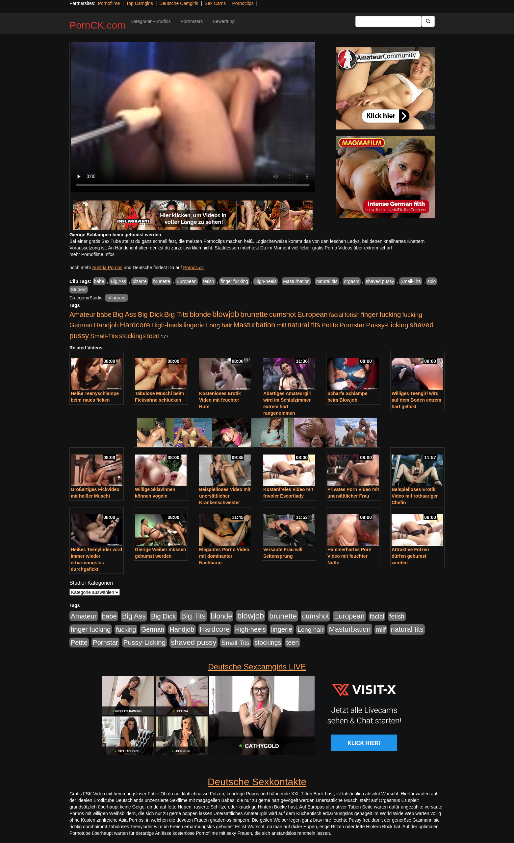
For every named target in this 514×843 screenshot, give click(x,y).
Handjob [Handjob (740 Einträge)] (106, 325)
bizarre (140, 281)
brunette (161, 281)
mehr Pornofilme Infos (92, 254)
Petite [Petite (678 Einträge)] (329, 325)
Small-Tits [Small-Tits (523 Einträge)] (104, 336)
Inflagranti (116, 297)
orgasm (351, 281)
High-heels (266, 281)
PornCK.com (97, 25)
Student (79, 289)
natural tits (327, 281)
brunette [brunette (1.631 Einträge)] (254, 314)
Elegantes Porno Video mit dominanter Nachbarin (224, 556)
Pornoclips (242, 3)
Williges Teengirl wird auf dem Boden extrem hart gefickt (416, 400)
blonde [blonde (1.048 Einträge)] (200, 314)
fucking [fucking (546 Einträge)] (412, 314)
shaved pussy (380, 281)
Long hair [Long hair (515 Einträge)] (219, 325)
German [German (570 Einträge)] (80, 325)
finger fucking (234, 281)
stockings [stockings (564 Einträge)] (132, 336)
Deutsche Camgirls (178, 3)
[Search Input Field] (388, 21)
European (187, 281)
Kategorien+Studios (150, 21)
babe (99, 281)
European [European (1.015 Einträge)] (312, 314)
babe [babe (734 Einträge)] (104, 314)
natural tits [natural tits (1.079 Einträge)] (304, 325)
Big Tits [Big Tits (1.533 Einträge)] (176, 314)
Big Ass (118, 281)
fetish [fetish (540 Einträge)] (352, 314)
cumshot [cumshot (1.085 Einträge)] (282, 314)
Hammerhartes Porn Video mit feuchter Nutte (349, 556)
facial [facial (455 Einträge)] (336, 314)
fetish (208, 281)
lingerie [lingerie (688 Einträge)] (194, 325)
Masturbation (296, 281)
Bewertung (224, 21)
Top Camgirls (139, 3)
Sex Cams (215, 3)
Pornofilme (109, 3)
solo (431, 281)
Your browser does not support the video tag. (193, 117)
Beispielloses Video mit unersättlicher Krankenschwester (224, 496)
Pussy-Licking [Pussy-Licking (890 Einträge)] (387, 325)
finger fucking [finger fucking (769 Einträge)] (381, 314)
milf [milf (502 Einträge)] (281, 325)
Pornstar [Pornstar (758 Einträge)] (352, 325)
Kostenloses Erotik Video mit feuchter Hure (220, 400)
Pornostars (192, 21)
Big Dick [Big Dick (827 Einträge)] (150, 314)
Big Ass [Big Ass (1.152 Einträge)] (125, 314)
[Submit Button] (428, 21)
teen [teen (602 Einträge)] (153, 336)
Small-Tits (410, 281)
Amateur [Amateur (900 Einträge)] (82, 314)
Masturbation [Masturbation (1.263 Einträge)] (254, 325)
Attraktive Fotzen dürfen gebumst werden (410, 556)
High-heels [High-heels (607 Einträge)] (166, 325)
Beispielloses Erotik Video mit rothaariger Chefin (415, 496)
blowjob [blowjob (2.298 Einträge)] (225, 314)
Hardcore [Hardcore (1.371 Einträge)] (135, 325)
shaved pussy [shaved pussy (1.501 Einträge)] (193, 642)
